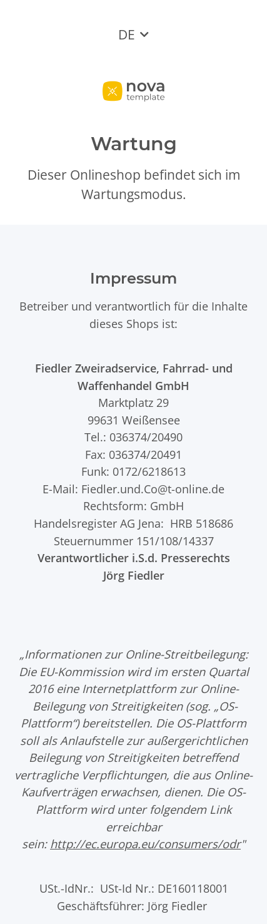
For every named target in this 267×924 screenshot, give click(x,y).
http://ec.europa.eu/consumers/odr (145, 843)
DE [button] (126, 34)
